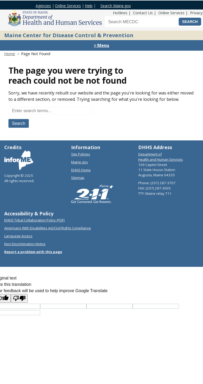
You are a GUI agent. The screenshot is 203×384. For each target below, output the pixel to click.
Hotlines (120, 12)
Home (9, 53)
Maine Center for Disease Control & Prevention (68, 35)
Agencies (43, 5)
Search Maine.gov (115, 5)
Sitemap (77, 177)
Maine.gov (79, 162)
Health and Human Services (160, 159)
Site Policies (80, 154)
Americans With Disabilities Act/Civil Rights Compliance (47, 228)
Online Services (68, 5)
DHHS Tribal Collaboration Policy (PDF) (34, 220)
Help (89, 5)
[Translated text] (156, 306)
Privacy (196, 12)
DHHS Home (81, 170)
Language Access (18, 236)
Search (18, 123)
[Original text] (109, 306)
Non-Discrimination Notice (24, 243)
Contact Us (143, 12)
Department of (150, 154)
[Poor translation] (19, 298)
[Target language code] (63, 306)
